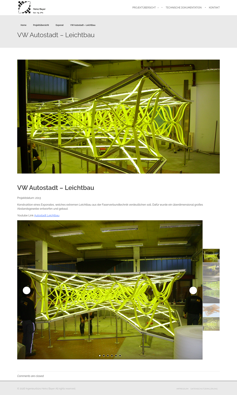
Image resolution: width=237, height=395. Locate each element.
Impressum (182, 389)
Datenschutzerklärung (204, 389)
